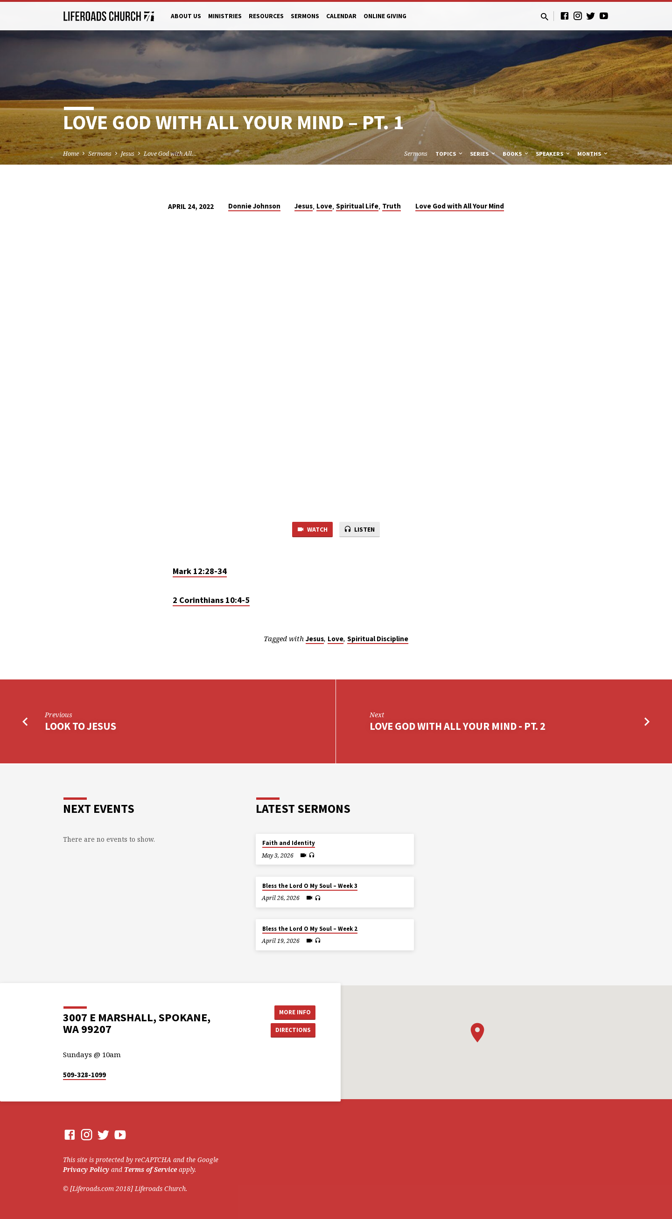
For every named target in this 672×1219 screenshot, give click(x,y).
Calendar (341, 16)
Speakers (553, 153)
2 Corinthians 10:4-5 (211, 601)
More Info (291, 1011)
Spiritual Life (357, 205)
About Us (186, 16)
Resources (266, 16)
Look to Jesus (80, 727)
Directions (292, 1030)
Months (593, 153)
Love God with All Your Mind (459, 205)
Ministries (225, 16)
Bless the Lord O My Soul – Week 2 (309, 929)
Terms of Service (150, 1169)
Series (483, 153)
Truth (391, 205)
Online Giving (385, 16)
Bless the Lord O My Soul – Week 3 (309, 886)
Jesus (127, 154)
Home (71, 154)
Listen (361, 530)
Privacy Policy (86, 1169)
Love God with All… (170, 154)
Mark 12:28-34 (200, 571)
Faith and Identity (288, 843)
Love (324, 205)
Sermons (305, 16)
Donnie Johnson (254, 205)
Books (516, 153)
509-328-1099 (84, 1074)
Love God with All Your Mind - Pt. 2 (458, 727)
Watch (311, 530)
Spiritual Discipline (377, 639)
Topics (449, 153)
